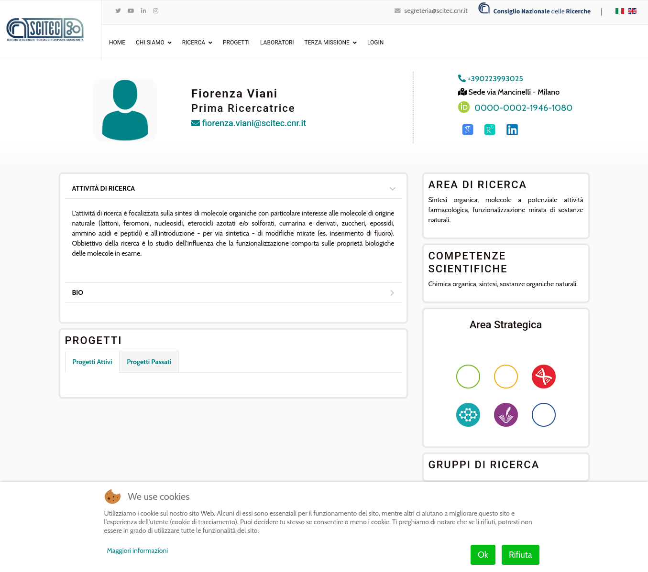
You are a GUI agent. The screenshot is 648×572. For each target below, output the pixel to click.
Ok (483, 555)
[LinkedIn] (143, 10)
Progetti (236, 42)
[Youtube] (131, 10)
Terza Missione (327, 42)
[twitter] (118, 10)
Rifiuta (520, 555)
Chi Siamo (150, 42)
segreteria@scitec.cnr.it (435, 10)
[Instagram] (155, 10)
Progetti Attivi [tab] (92, 361)
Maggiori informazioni (137, 550)
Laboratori (277, 42)
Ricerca (193, 42)
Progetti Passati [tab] (149, 361)
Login (375, 42)
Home (117, 42)
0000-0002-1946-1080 (523, 107)
